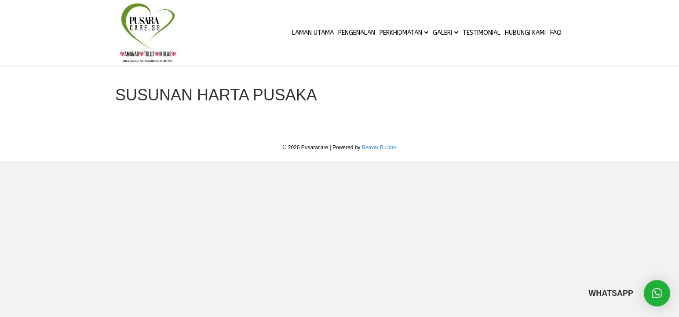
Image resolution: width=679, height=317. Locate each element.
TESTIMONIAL (481, 33)
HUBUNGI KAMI (525, 33)
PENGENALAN (356, 33)
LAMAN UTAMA (313, 33)
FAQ (556, 33)
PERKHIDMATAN (401, 33)
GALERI (442, 33)
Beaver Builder (379, 147)
